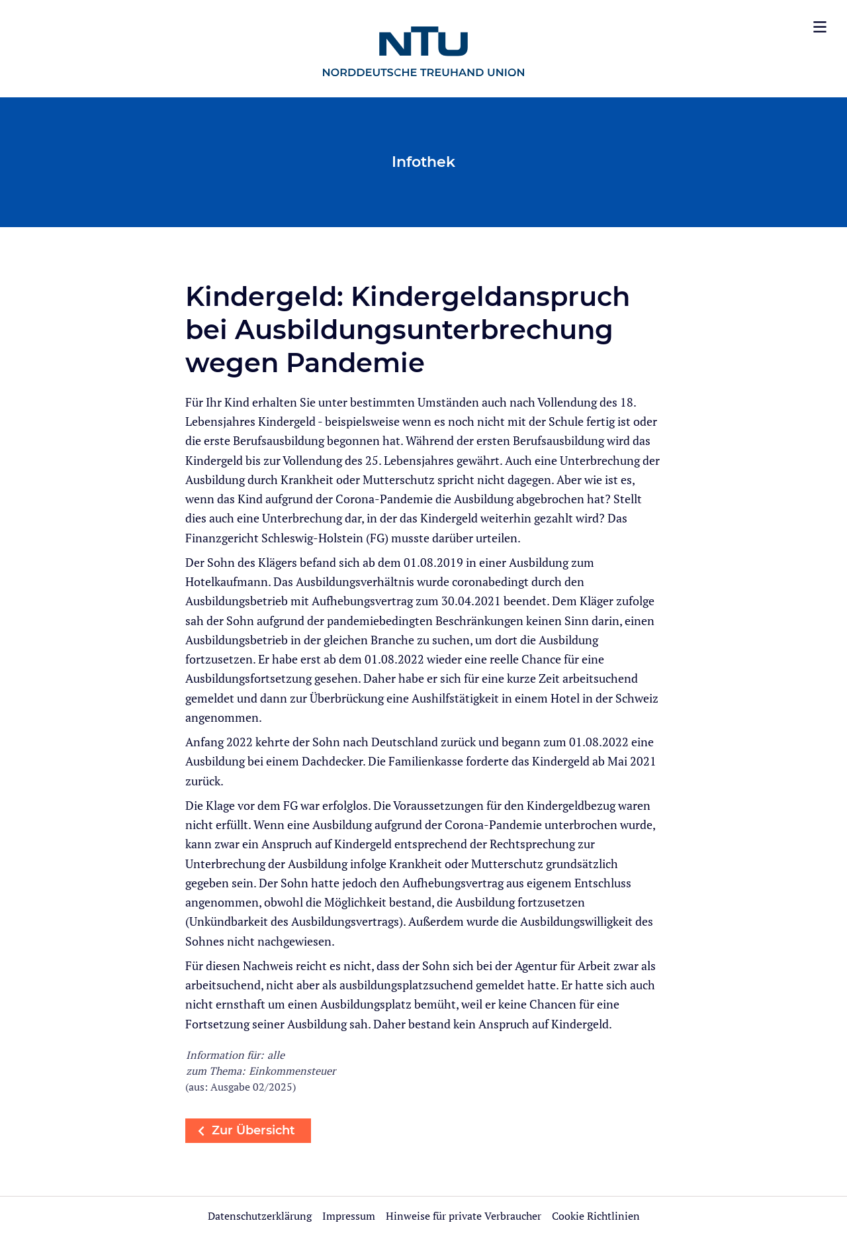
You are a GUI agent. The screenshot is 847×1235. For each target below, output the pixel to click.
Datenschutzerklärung (260, 1216)
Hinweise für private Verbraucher (463, 1216)
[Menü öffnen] (820, 27)
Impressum (350, 1216)
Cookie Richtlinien (596, 1216)
